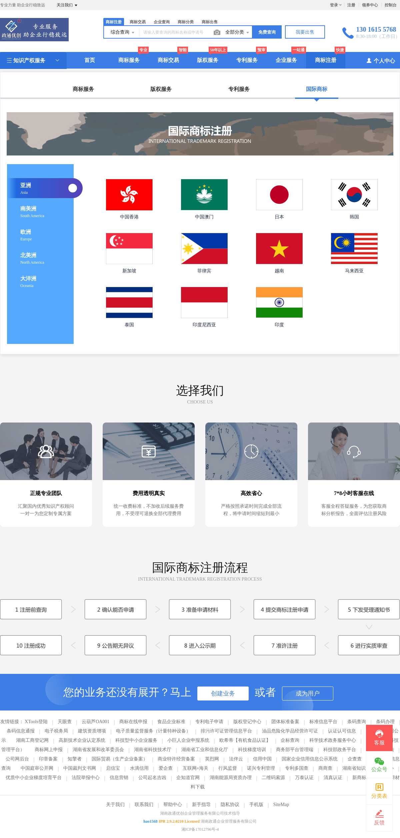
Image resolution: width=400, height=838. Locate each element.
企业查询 (162, 22)
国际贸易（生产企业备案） (120, 758)
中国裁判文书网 (79, 768)
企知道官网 (188, 777)
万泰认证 (304, 777)
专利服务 (247, 60)
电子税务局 (56, 730)
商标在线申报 (133, 721)
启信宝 (113, 768)
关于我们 (115, 804)
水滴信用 (139, 768)
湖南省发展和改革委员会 (98, 749)
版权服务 (207, 60)
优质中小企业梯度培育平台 (34, 777)
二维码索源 (273, 777)
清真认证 (333, 777)
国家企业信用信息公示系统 (310, 758)
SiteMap (281, 804)
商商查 (325, 768)
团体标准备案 (285, 721)
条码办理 (385, 721)
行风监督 (227, 768)
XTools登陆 (36, 721)
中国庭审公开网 (37, 768)
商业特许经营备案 (176, 758)
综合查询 (123, 33)
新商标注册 (364, 777)
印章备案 (48, 758)
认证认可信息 (342, 730)
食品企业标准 (171, 721)
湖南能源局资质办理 (231, 777)
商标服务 (129, 60)
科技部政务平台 (339, 749)
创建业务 (223, 693)
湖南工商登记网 (32, 740)
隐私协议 (230, 804)
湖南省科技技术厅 (152, 749)
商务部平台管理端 (294, 749)
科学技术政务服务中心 (332, 740)
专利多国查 (296, 768)
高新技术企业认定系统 (82, 740)
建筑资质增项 (92, 730)
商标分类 (186, 22)
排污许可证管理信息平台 (226, 730)
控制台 (391, 5)
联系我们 (144, 804)
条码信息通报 (21, 730)
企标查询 (290, 740)
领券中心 (370, 5)
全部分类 (237, 33)
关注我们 (67, 5)
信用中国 (262, 758)
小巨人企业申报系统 (188, 740)
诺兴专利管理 (261, 768)
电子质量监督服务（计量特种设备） (153, 730)
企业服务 (286, 60)
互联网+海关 (196, 768)
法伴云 (236, 758)
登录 (334, 5)
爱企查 (166, 768)
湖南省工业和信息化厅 (204, 749)
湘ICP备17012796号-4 (200, 829)
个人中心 (380, 60)
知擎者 (75, 758)
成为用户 (308, 693)
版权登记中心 (247, 721)
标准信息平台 (323, 721)
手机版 (256, 804)
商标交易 (138, 22)
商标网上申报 (49, 749)
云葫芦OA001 (95, 721)
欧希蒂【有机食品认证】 (245, 740)
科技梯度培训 (252, 749)
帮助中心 (172, 804)
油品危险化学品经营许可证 (290, 730)
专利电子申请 (209, 721)
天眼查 (65, 721)
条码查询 (356, 721)
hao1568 (150, 821)
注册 (351, 5)
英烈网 (212, 758)
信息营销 (119, 777)
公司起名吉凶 (152, 777)
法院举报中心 (86, 777)
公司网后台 (17, 758)
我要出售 (305, 32)
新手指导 (201, 804)
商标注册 (114, 22)
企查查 (355, 758)
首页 (89, 60)
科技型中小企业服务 (136, 740)
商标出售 (210, 22)
